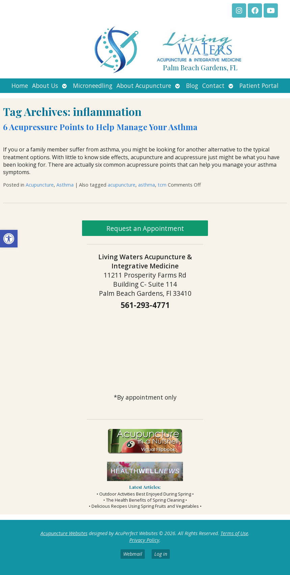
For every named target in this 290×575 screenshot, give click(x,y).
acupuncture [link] (121, 185)
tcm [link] (162, 185)
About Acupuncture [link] (143, 85)
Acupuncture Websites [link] (64, 533)
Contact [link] (213, 85)
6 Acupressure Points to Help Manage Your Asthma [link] (100, 126)
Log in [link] (160, 554)
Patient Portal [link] (259, 85)
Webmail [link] (132, 554)
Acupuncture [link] (40, 185)
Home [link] (19, 85)
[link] (9, 238)
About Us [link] (45, 85)
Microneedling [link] (92, 85)
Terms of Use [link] (234, 533)
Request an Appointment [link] (145, 228)
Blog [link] (192, 85)
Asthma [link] (65, 185)
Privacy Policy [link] (144, 540)
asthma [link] (146, 185)
